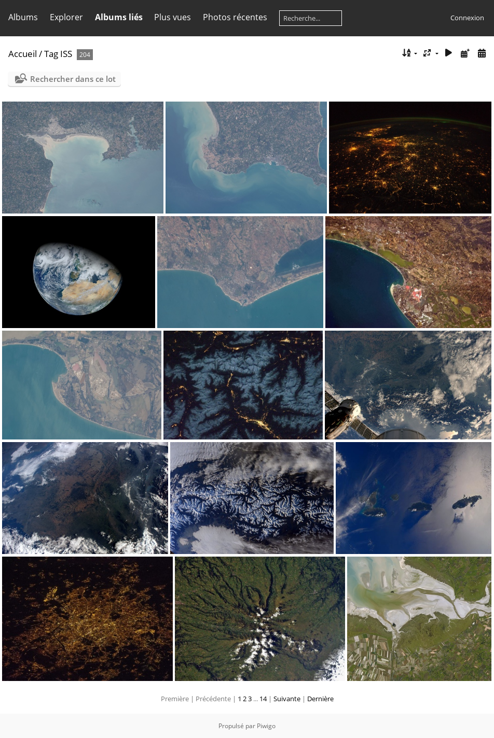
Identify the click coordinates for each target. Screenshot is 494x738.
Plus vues (172, 17)
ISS (66, 54)
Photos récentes (235, 17)
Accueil (22, 54)
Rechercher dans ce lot (73, 79)
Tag (51, 54)
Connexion (467, 17)
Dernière (320, 698)
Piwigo (266, 725)
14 (263, 698)
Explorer (66, 17)
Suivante (286, 698)
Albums (23, 17)
